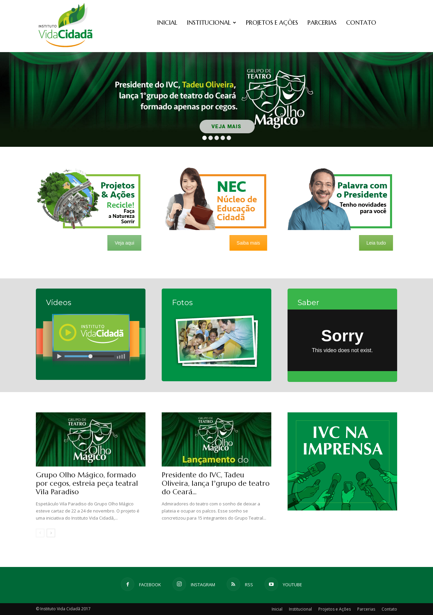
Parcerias (322, 22)
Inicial (167, 22)
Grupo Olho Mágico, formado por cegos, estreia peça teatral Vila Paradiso (87, 483)
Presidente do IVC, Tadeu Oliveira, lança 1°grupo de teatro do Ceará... (216, 483)
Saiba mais (245, 243)
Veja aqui (121, 243)
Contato (361, 22)
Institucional (211, 22)
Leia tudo (373, 243)
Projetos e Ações (272, 22)
